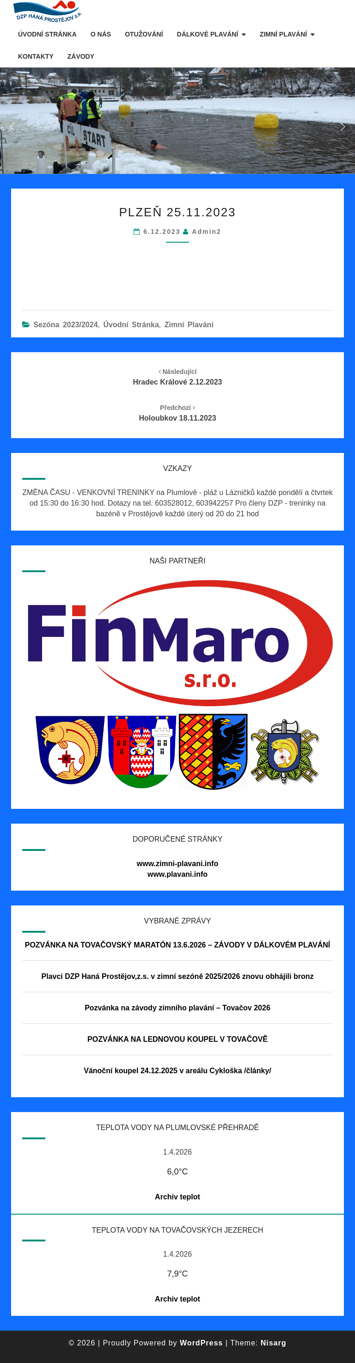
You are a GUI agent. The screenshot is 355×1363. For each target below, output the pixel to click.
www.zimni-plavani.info (177, 864)
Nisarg (274, 1343)
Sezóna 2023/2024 (65, 325)
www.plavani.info (177, 874)
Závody (80, 56)
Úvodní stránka (47, 34)
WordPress (201, 1343)
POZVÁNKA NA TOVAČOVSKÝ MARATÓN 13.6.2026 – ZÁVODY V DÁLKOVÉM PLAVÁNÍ (178, 945)
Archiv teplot (177, 1197)
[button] (12, 127)
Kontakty (36, 56)
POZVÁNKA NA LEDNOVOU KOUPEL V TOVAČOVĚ (177, 1039)
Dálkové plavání (208, 34)
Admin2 (206, 231)
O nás (101, 34)
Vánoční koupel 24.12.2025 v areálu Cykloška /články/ (177, 1071)
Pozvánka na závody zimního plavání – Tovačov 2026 (177, 1008)
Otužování (144, 34)
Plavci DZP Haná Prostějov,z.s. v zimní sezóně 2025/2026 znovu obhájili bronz (178, 976)
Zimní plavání (283, 34)
